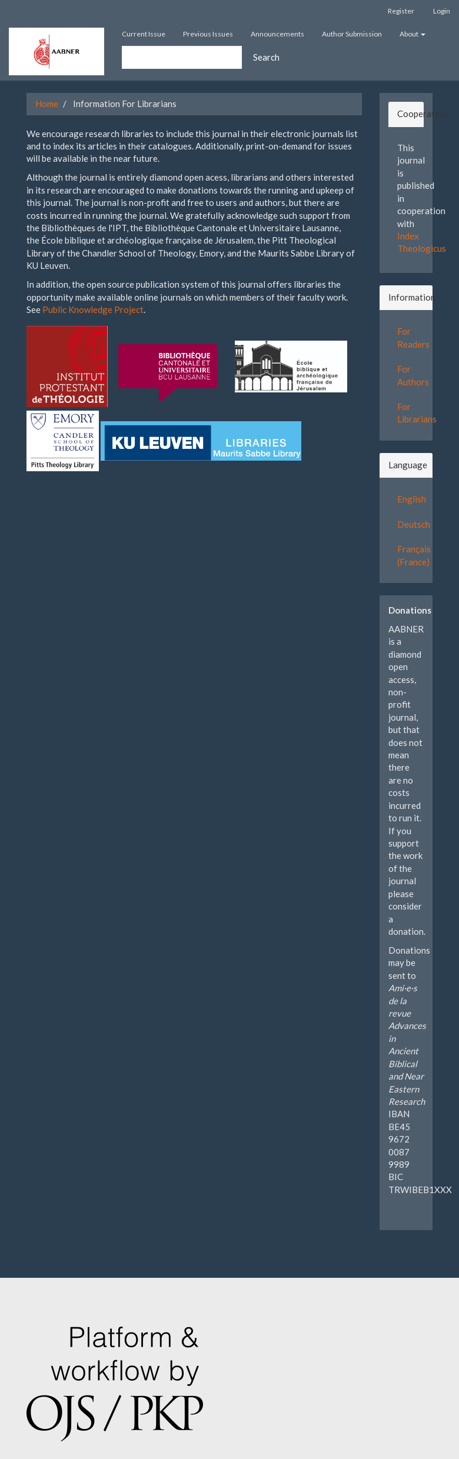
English (411, 499)
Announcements (277, 33)
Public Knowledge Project (93, 309)
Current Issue (143, 33)
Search (266, 57)
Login (441, 10)
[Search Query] (182, 57)
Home (46, 103)
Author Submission (352, 33)
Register (401, 10)
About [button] (412, 33)
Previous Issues (208, 33)
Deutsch (413, 524)
